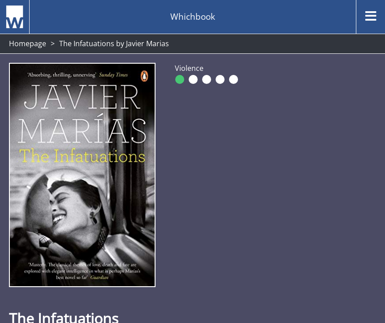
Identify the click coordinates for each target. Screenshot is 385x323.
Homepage (27, 43)
